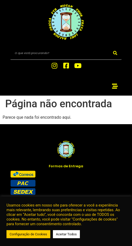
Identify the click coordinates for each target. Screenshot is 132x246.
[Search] (115, 53)
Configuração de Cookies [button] (28, 234)
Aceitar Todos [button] (66, 234)
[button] (114, 86)
